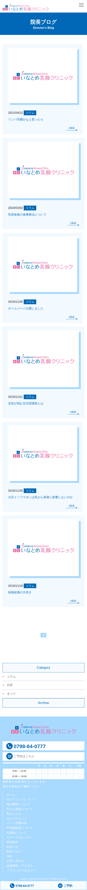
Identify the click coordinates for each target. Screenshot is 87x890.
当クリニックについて (21, 799)
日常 (10, 685)
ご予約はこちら (24, 756)
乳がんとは (13, 813)
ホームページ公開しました (25, 308)
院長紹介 (12, 842)
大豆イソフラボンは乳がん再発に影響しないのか (40, 497)
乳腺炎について (16, 832)
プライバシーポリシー (21, 870)
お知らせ (12, 846)
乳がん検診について (19, 809)
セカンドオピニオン (19, 837)
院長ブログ (13, 851)
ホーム (10, 794)
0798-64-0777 (22, 885)
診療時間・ (13, 865)
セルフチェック (16, 818)
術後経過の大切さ (20, 592)
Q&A (9, 856)
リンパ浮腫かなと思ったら (25, 119)
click (71, 127)
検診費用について (18, 804)
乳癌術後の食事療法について (27, 214)
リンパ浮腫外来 (16, 823)
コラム (11, 676)
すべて (11, 693)
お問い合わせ (15, 860)
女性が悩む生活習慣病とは (25, 403)
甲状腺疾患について (19, 827)
